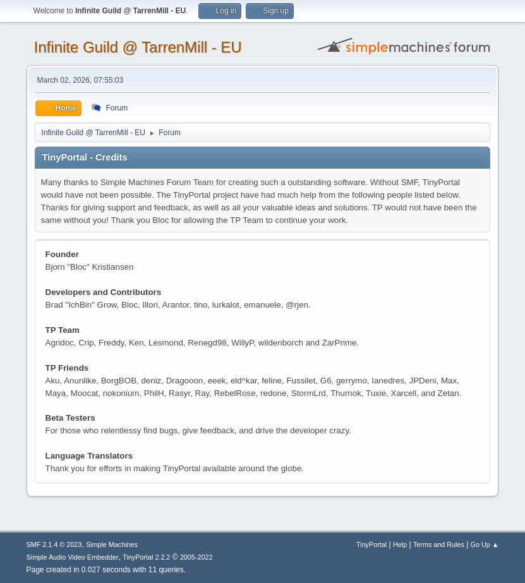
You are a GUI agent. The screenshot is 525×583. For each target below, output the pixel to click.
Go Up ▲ (485, 544)
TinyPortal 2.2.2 (146, 557)
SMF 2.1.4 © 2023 (54, 544)
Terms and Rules (438, 544)
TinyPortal (371, 544)
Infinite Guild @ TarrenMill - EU (138, 47)
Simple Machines (112, 544)
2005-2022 (196, 557)
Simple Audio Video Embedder (73, 557)
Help (400, 544)
